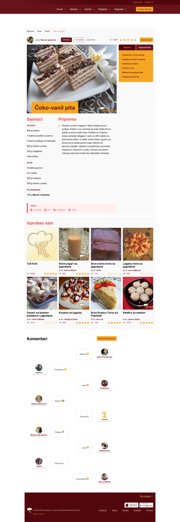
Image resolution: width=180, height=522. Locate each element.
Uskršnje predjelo (130, 64)
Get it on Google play (146, 505)
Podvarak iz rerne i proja (133, 55)
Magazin (102, 9)
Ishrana (73, 9)
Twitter (114, 510)
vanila (74, 210)
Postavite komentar (106, 338)
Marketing (69, 510)
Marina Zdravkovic (39, 435)
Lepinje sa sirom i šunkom (133, 59)
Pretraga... (130, 9)
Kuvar (60, 9)
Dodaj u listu (146, 40)
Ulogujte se (149, 2)
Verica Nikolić (104, 482)
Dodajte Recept (144, 9)
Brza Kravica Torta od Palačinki (106, 300)
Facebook (103, 510)
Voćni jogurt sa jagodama (74, 251)
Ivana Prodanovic (104, 357)
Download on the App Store (131, 505)
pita (49, 210)
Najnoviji (127, 47)
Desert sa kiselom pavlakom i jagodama (42, 300)
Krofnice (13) (128, 68)
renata (104, 419)
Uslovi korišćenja (59, 510)
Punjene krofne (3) (130, 77)
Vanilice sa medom (138, 300)
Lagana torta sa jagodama (138, 251)
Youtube (125, 510)
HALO (42, 514)
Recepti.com (40, 8)
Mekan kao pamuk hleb (132, 72)
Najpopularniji (145, 47)
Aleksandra (104, 450)
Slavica (39, 372)
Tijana (39, 466)
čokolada (37, 210)
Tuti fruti (42, 251)
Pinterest (149, 510)
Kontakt (77, 510)
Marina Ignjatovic (48, 40)
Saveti (88, 9)
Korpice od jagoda (74, 300)
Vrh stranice (145, 496)
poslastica (61, 210)
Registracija (137, 2)
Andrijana (104, 388)
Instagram (137, 510)
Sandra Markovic (39, 404)
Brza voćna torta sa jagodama (106, 251)
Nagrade (119, 9)
